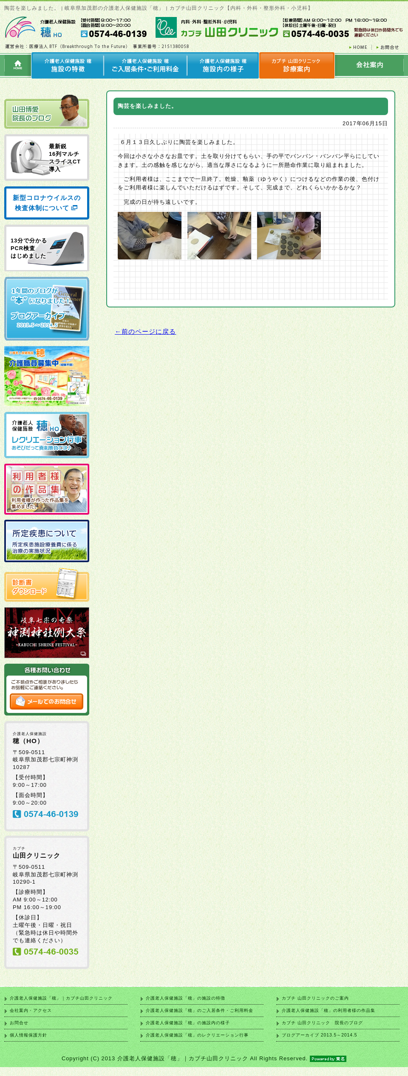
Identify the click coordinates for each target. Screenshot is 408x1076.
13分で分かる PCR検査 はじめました (29, 248)
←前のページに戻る (145, 331)
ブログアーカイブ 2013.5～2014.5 (319, 1035)
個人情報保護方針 (28, 1035)
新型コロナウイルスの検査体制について (47, 202)
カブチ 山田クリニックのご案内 (315, 998)
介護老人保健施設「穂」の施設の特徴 (185, 998)
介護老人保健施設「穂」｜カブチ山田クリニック (61, 998)
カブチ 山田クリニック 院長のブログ (322, 1022)
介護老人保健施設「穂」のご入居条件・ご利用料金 (199, 1010)
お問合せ (19, 1022)
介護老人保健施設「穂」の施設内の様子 (188, 1022)
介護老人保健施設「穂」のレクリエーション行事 (197, 1035)
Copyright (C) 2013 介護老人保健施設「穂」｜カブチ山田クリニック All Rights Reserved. (204, 1058)
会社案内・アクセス (31, 1010)
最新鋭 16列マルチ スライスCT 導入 (65, 157)
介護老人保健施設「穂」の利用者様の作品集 (328, 1010)
